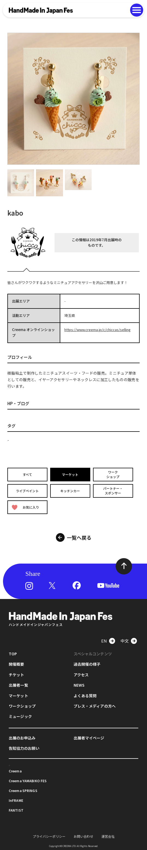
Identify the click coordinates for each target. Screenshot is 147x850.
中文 (125, 640)
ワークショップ (112, 474)
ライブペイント (27, 490)
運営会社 (108, 836)
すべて (27, 474)
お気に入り (25, 507)
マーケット (70, 474)
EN (104, 640)
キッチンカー (70, 490)
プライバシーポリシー (49, 836)
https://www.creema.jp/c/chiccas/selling (97, 329)
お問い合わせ (83, 836)
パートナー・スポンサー (113, 490)
